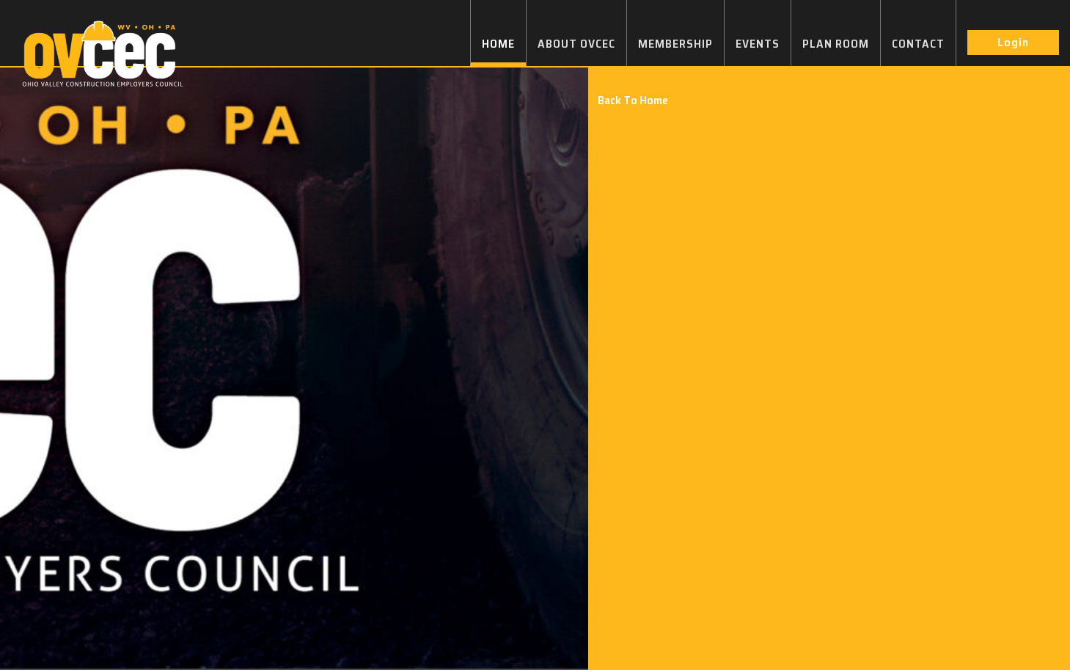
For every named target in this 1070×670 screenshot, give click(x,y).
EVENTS (758, 43)
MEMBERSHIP (675, 43)
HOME (498, 43)
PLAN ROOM (835, 43)
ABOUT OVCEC (576, 43)
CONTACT (918, 43)
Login (1013, 42)
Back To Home (633, 100)
